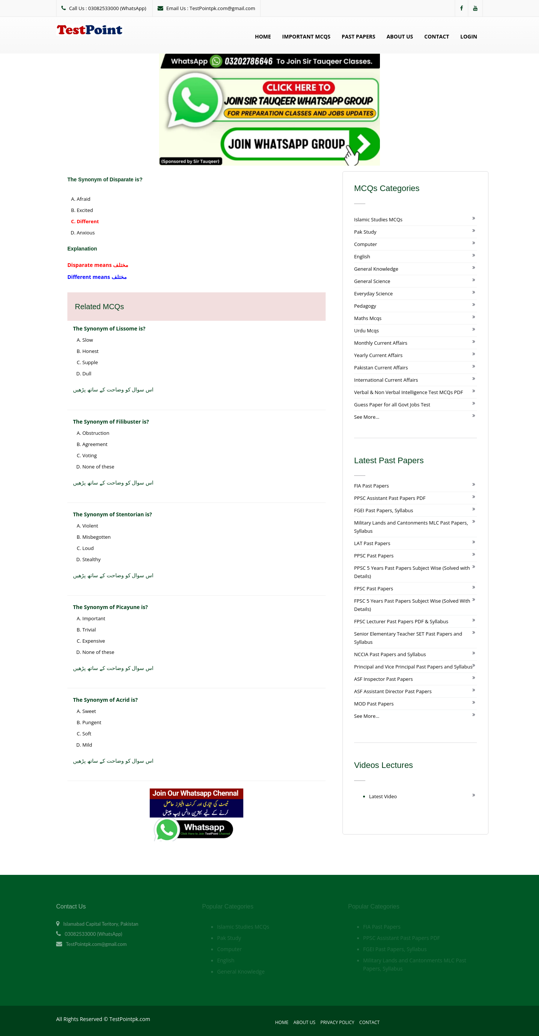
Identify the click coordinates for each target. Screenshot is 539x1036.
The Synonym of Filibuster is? (111, 421)
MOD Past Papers (374, 703)
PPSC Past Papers (373, 555)
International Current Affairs (386, 379)
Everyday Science (373, 293)
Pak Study (365, 231)
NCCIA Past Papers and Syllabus (390, 654)
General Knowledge (376, 268)
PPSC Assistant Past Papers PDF (390, 498)
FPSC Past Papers (373, 588)
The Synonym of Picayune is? (110, 607)
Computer (365, 244)
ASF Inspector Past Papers (383, 679)
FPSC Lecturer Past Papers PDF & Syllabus (401, 621)
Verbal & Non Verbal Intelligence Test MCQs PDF (408, 392)
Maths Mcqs (367, 318)
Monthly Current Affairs (380, 342)
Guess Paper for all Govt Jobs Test (392, 404)
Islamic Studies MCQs (378, 219)
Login (468, 36)
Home (263, 36)
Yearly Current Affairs (378, 355)
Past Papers (358, 36)
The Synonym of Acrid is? (105, 699)
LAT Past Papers (372, 543)
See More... (366, 417)
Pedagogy (365, 305)
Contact (436, 36)
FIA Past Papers (371, 485)
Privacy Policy (337, 1022)
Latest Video (383, 796)
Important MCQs (306, 36)
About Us (400, 36)
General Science (372, 281)
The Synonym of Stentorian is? (112, 514)
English (362, 256)
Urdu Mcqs (366, 330)
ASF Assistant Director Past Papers (393, 691)
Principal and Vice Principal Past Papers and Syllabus (413, 666)
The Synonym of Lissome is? (109, 328)
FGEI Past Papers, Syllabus (383, 510)
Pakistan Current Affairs (381, 367)
